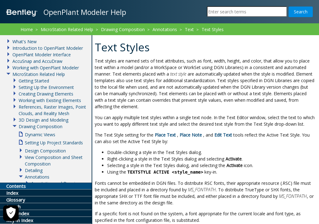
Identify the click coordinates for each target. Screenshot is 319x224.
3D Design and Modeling (43, 120)
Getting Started (34, 81)
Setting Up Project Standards (54, 143)
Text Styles (213, 29)
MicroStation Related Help (67, 29)
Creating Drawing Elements (46, 94)
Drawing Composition (123, 29)
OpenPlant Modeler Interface (41, 55)
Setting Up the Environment (46, 87)
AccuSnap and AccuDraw (37, 61)
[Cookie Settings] (11, 213)
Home (27, 29)
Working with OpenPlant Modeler (45, 68)
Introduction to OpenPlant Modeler (47, 48)
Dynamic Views (40, 135)
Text (189, 29)
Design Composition (45, 151)
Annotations (165, 29)
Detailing (34, 170)
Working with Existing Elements (50, 100)
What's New (24, 41)
